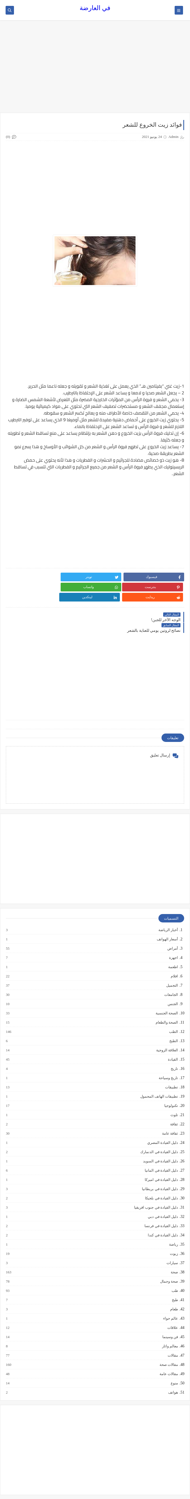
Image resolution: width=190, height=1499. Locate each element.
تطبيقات (171, 1066)
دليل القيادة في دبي (162, 1196)
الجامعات (171, 974)
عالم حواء (170, 1298)
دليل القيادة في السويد (160, 1140)
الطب (173, 1011)
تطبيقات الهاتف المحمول (159, 1076)
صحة (174, 1251)
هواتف (173, 1372)
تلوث (174, 1094)
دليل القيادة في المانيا (161, 1150)
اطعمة (173, 946)
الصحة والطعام (166, 1002)
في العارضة (95, 7)
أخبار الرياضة (168, 909)
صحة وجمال (169, 1261)
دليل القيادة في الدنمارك (159, 1131)
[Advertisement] (95, 69)
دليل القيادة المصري (162, 1122)
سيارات (172, 1242)
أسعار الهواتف (167, 918)
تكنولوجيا (171, 1085)
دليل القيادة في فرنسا (161, 1205)
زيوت (173, 1233)
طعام (174, 1288)
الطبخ (173, 1020)
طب (174, 1270)
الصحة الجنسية (166, 992)
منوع (174, 1362)
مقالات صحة (168, 1344)
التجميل (172, 965)
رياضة (173, 1224)
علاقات (172, 1307)
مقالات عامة (168, 1353)
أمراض (172, 928)
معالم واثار (170, 1325)
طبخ (174, 1279)
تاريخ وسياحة (168, 1057)
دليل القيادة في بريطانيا (159, 1168)
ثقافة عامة (170, 1113)
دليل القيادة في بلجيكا (161, 1177)
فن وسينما (170, 1316)
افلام (174, 955)
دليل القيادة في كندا (162, 1214)
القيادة (172, 1039)
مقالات (172, 1335)
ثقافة (174, 1103)
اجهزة (173, 937)
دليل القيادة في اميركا (161, 1159)
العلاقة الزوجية (167, 1029)
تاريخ (174, 1048)
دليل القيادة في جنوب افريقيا (156, 1187)
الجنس (172, 983)
